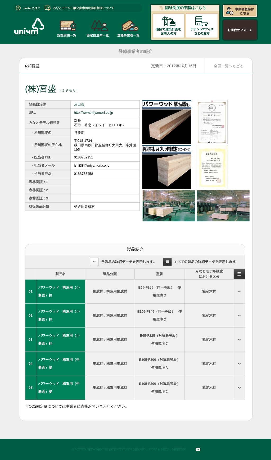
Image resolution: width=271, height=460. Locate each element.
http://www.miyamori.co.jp (93, 113)
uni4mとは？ (32, 8)
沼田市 (79, 104)
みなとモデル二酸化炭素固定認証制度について (83, 8)
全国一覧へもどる (228, 66)
